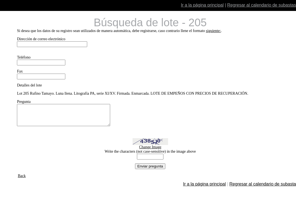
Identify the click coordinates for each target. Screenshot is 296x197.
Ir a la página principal (202, 5)
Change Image (150, 151)
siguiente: (213, 31)
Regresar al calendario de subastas (261, 5)
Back (22, 180)
